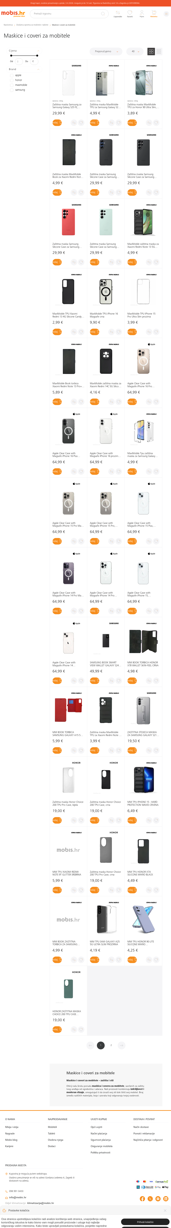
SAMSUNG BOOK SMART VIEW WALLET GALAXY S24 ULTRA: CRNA (104, 664)
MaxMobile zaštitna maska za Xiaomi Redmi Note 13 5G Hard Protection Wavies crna (143, 246)
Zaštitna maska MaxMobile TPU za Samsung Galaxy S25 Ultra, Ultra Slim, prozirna (104, 106)
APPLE (15, 75)
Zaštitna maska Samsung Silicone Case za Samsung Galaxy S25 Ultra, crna (140, 176)
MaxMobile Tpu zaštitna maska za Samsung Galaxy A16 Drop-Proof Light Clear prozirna (141, 455)
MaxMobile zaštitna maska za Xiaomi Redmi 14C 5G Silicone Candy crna (105, 385)
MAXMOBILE (18, 85)
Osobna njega (55, 1140)
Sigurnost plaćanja (101, 1140)
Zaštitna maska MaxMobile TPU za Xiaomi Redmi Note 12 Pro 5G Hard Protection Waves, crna (106, 734)
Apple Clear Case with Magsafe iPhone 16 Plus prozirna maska (65, 455)
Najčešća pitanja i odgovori (148, 1140)
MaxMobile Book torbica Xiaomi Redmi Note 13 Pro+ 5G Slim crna (67, 385)
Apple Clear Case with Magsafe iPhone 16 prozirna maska (104, 455)
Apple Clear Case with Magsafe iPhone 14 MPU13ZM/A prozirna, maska (68, 664)
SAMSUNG (16, 90)
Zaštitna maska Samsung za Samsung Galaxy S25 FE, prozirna (67, 106)
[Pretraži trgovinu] (72, 13)
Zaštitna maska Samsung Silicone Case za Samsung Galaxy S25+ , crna (103, 176)
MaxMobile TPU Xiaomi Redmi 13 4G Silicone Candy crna (67, 315)
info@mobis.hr (17, 1197)
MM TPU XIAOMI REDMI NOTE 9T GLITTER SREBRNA (67, 873)
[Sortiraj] (105, 51)
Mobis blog (11, 1140)
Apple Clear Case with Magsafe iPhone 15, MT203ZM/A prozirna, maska (142, 594)
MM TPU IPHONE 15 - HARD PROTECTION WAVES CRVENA (142, 803)
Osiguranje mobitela (101, 1146)
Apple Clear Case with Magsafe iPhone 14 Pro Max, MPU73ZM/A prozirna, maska (68, 594)
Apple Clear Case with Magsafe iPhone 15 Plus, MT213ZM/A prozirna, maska (142, 525)
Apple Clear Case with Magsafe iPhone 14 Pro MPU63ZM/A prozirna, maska (105, 594)
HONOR (15, 80)
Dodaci (51, 1146)
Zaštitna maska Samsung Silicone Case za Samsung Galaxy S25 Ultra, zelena (103, 246)
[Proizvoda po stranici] (135, 51)
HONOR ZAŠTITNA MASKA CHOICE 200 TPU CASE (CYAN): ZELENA (67, 1013)
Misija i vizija (11, 1127)
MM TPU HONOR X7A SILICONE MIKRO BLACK (140, 873)
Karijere (9, 1146)
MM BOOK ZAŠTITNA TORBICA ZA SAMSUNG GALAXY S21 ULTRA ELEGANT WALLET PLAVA (68, 943)
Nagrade (10, 1133)
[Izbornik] (165, 14)
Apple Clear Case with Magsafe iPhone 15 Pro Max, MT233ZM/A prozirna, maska (68, 525)
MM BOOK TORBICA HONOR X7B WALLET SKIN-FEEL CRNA (142, 664)
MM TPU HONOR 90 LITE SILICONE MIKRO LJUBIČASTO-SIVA (140, 943)
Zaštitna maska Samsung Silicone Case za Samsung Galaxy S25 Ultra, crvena (66, 246)
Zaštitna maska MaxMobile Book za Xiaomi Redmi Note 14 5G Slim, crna (67, 176)
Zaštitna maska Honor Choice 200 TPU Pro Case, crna (105, 873)
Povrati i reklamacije (144, 1133)
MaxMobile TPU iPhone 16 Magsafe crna (104, 315)
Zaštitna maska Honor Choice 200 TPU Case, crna (105, 803)
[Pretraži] (100, 13)
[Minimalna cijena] (19, 61)
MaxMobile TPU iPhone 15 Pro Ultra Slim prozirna (141, 315)
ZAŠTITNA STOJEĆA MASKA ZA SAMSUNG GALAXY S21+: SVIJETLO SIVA (142, 734)
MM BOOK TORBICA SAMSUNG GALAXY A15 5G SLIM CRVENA (67, 734)
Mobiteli (52, 1127)
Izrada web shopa (145, 1222)
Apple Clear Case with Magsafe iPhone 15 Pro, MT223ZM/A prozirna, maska (105, 525)
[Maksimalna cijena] (34, 61)
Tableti (51, 1133)
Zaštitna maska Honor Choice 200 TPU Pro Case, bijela (68, 803)
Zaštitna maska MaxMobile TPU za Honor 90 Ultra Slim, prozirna (142, 106)
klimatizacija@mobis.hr (40, 1203)
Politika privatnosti (100, 1152)
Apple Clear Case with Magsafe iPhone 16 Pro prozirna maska (139, 385)
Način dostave (141, 1127)
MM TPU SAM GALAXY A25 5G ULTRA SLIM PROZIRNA (105, 943)
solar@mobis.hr (40, 1207)
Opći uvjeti (96, 1127)
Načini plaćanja (99, 1133)
